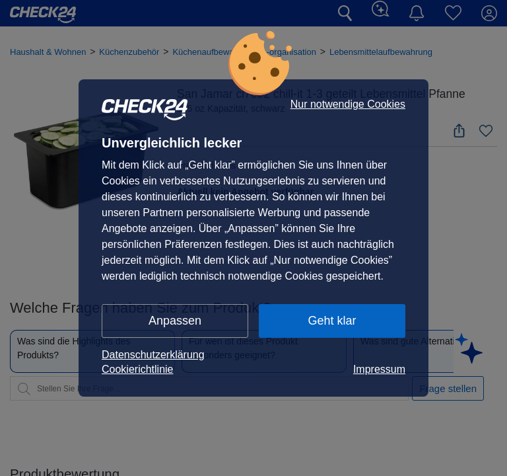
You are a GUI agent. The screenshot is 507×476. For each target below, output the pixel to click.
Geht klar (332, 320)
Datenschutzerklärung (153, 354)
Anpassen (175, 320)
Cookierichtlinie (138, 369)
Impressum (379, 369)
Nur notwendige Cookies (347, 104)
